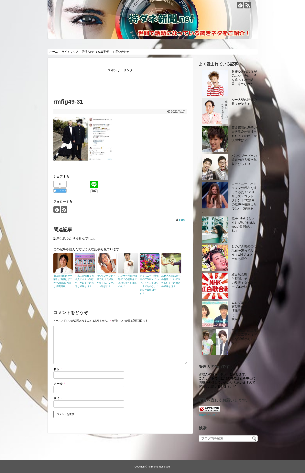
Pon (182, 220)
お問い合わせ (121, 51)
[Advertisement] (124, 82)
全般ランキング (208, 414)
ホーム (53, 51)
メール (59, 383)
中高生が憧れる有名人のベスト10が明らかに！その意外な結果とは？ (84, 281)
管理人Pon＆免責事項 (95, 51)
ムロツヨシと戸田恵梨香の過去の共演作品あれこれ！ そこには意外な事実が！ (244, 311)
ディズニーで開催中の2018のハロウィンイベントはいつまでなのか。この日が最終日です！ (149, 284)
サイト (58, 398)
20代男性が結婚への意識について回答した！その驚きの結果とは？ (170, 281)
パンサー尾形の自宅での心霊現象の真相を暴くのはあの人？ (127, 281)
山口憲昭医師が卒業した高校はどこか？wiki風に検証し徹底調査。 (62, 281)
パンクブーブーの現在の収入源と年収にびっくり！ (244, 160)
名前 (57, 369)
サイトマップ (70, 51)
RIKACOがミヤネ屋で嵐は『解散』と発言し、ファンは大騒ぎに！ (106, 281)
